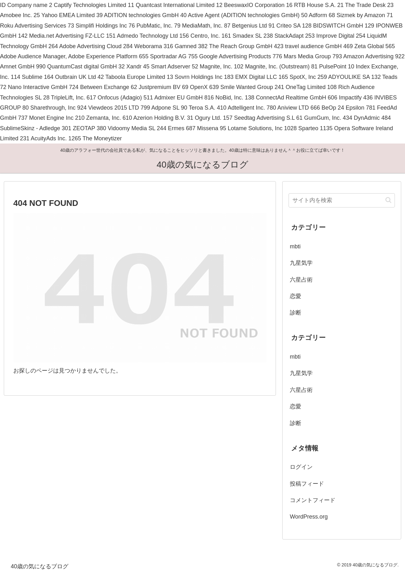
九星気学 (301, 263)
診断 (295, 312)
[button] (388, 200)
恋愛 (295, 296)
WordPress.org (309, 516)
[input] (342, 200)
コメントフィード (312, 500)
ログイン (301, 467)
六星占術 (301, 280)
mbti (295, 246)
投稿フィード (307, 484)
